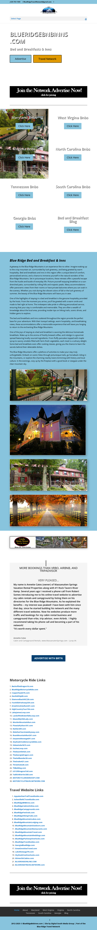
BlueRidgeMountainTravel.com (28, 832)
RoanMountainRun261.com (24, 735)
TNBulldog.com (19, 768)
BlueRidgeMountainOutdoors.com (30, 825)
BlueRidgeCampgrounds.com (26, 809)
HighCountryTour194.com (23, 709)
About (25, 910)
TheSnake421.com (21, 761)
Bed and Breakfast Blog (72, 221)
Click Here (24, 127)
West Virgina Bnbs (72, 118)
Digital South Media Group (62, 923)
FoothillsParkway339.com (23, 702)
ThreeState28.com (21, 765)
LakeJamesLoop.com (21, 712)
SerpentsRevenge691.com (24, 738)
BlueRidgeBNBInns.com (24, 803)
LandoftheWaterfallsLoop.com (26, 716)
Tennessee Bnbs (24, 187)
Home (16, 910)
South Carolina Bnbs (73, 187)
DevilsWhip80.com (20, 696)
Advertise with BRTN (48, 658)
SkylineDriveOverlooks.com (27, 855)
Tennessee (30, 913)
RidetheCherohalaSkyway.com (26, 732)
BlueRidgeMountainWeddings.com (30, 835)
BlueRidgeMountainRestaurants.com (31, 829)
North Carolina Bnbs (72, 150)
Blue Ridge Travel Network (48, 926)
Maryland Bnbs (24, 118)
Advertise (20, 58)
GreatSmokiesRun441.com (23, 706)
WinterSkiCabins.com (24, 858)
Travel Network (47, 58)
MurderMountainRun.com (24, 722)
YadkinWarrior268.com (23, 774)
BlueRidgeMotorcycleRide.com (25, 689)
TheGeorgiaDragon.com (23, 755)
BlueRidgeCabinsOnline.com (26, 806)
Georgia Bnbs (24, 219)
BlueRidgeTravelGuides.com (27, 842)
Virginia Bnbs (24, 150)
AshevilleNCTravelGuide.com (26, 799)
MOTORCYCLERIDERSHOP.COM (26, 778)
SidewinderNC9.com (21, 745)
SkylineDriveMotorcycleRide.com (27, 742)
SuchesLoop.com (20, 748)
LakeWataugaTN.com (24, 852)
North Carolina (73, 910)
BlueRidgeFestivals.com (24, 812)
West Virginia (48, 910)
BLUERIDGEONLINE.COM (26, 861)
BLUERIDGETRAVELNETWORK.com (30, 865)
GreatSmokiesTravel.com (26, 848)
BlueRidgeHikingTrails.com (25, 816)
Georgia (57, 913)
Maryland (35, 910)
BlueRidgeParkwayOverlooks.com (30, 838)
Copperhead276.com (21, 693)
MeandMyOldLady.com (23, 719)
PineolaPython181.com (23, 725)
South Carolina (44, 913)
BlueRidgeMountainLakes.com (27, 819)
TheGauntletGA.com (21, 751)
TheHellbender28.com (22, 758)
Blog (66, 913)
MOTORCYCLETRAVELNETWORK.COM (29, 781)
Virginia (60, 910)
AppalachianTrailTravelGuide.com (28, 796)
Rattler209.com (19, 729)
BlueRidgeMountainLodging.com (28, 822)
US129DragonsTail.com (23, 771)
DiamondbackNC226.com (23, 699)
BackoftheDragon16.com (22, 686)
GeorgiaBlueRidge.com (25, 845)
